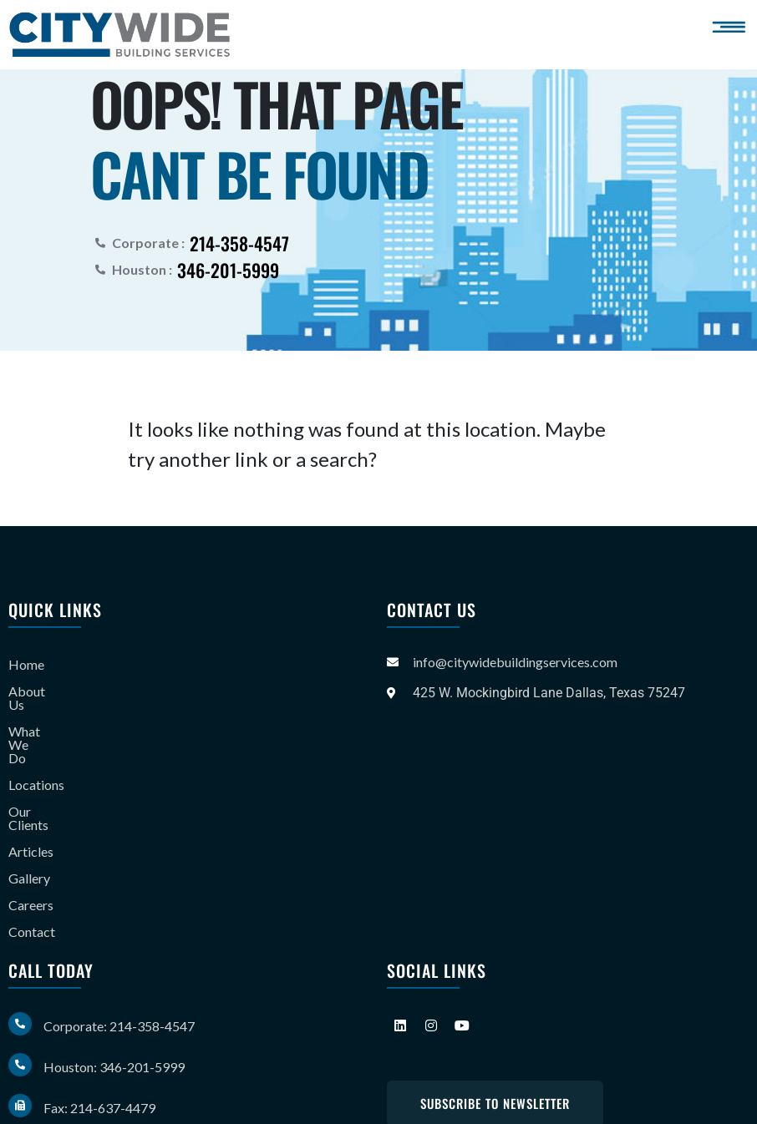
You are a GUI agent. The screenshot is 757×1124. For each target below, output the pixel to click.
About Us (36, 691)
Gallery (29, 825)
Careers (30, 851)
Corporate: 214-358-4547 (119, 972)
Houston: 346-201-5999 (114, 1013)
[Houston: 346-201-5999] (20, 1011)
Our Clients (41, 771)
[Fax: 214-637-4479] (20, 1052)
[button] (731, 26)
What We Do (45, 718)
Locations (36, 744)
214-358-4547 (239, 242)
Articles (30, 798)
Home (26, 664)
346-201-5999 (228, 269)
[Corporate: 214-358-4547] (20, 970)
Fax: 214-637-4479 (99, 1054)
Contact (31, 878)
